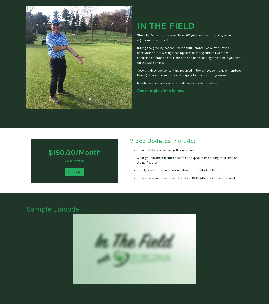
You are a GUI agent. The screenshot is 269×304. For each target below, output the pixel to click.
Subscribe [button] (74, 172)
